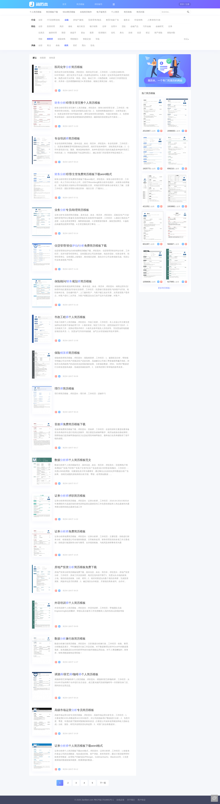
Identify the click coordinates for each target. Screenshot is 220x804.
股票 (92, 33)
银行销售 (94, 26)
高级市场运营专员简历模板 (74, 710)
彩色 (92, 45)
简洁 (49, 45)
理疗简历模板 (64, 388)
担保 (130, 33)
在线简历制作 (86, 12)
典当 (122, 33)
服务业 (127, 20)
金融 (66, 20)
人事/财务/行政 (153, 20)
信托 (113, 33)
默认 (35, 58)
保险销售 (62, 39)
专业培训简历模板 (67, 138)
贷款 (124, 26)
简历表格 (128, 12)
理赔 (40, 39)
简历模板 (80, 4)
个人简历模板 (35, 12)
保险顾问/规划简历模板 (73, 281)
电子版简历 (101, 12)
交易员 (41, 33)
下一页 (103, 783)
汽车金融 (147, 26)
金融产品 (134, 26)
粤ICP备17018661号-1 (104, 800)
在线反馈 (120, 800)
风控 (62, 26)
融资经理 (53, 33)
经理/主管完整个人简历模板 (77, 102)
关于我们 (131, 800)
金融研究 (159, 26)
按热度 (52, 58)
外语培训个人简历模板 (70, 602)
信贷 (139, 33)
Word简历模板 (69, 12)
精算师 (50, 39)
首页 (64, 4)
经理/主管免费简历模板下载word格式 (83, 174)
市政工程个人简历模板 (70, 317)
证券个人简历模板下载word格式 (79, 745)
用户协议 (141, 800)
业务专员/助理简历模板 (72, 209)
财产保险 (158, 33)
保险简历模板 (67, 352)
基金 (83, 33)
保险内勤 (171, 33)
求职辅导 (98, 4)
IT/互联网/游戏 (53, 20)
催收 (70, 26)
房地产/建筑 (78, 20)
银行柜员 (81, 26)
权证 (148, 33)
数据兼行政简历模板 (70, 638)
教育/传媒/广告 (112, 20)
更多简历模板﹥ (165, 288)
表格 (58, 45)
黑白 (84, 45)
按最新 (43, 58)
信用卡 (114, 26)
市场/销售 (138, 20)
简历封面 (140, 12)
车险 (98, 39)
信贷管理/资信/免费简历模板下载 (81, 245)
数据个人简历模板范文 (73, 459)
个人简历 (115, 12)
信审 (104, 26)
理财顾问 (74, 39)
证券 (170, 26)
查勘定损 (87, 39)
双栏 (75, 45)
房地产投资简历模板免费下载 (76, 567)
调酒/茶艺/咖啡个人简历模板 (76, 674)
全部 (40, 20)
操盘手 (73, 33)
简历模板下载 (52, 12)
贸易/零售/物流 (94, 20)
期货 (64, 33)
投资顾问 (102, 33)
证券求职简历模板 (70, 495)
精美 (66, 45)
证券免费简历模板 (70, 531)
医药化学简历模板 (69, 67)
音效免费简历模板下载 (70, 424)
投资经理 (51, 26)
